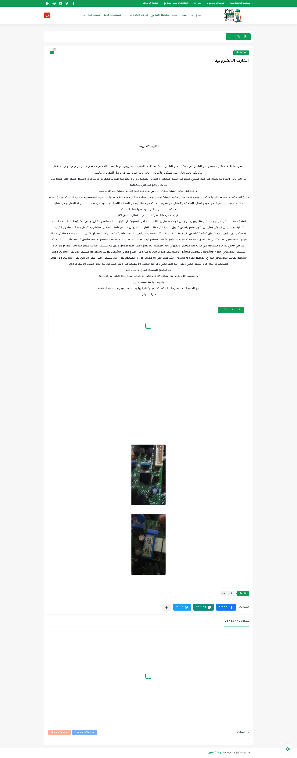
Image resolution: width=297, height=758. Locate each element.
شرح (199, 15)
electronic (241, 52)
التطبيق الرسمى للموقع (176, 3)
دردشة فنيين (215, 753)
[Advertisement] (148, 109)
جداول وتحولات (139, 15)
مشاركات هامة (113, 15)
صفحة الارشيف (151, 3)
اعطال (183, 15)
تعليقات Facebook (84, 732)
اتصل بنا (197, 3)
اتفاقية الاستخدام (216, 3)
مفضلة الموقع (160, 15)
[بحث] (47, 15)
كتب (174, 15)
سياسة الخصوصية (240, 3)
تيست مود (94, 15)
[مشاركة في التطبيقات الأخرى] (166, 607)
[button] (226, 607)
